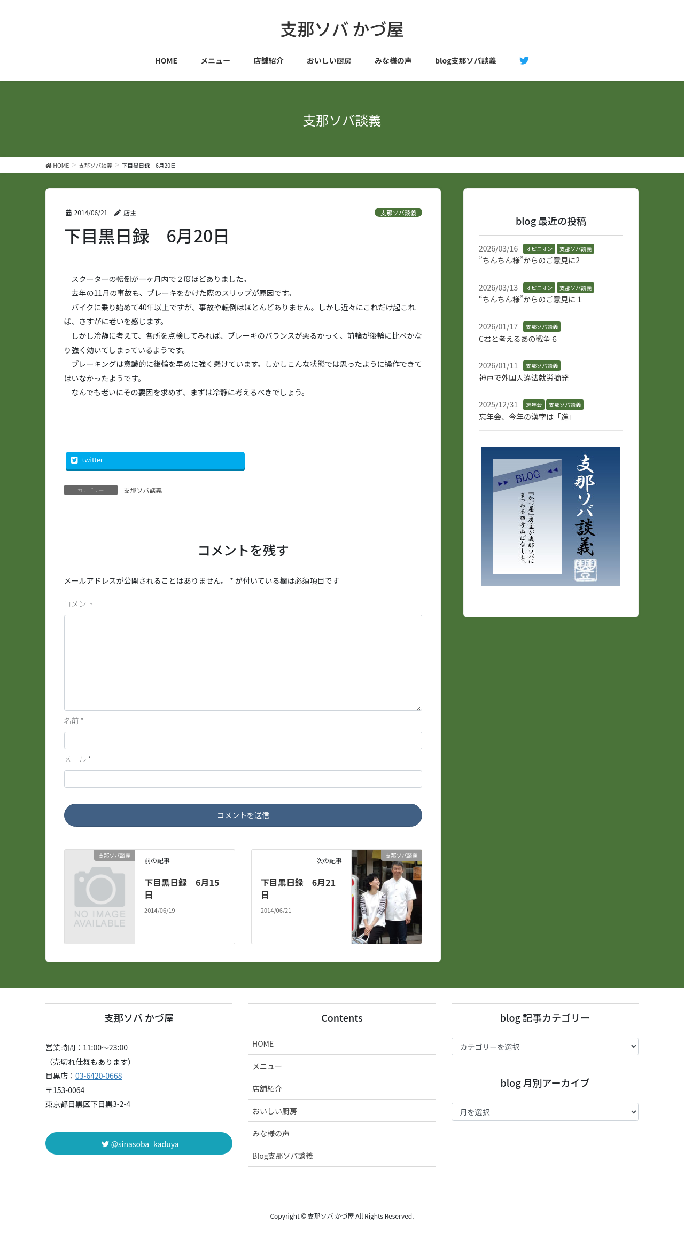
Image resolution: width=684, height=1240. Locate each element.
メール (77, 759)
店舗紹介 (267, 1088)
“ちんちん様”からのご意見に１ (531, 299)
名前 (74, 720)
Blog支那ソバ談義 (282, 1155)
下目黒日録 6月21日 (298, 888)
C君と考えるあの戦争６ (518, 338)
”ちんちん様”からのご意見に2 (529, 260)
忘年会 (534, 405)
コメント (79, 603)
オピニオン (539, 249)
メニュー (267, 1066)
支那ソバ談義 (398, 212)
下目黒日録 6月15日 (181, 888)
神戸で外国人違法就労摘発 (524, 377)
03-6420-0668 (98, 1075)
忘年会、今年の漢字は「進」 (527, 416)
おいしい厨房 (274, 1110)
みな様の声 (271, 1133)
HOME (263, 1043)
